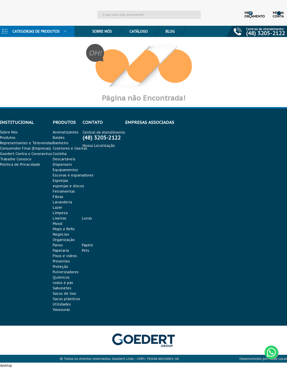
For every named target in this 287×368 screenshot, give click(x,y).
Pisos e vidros (65, 256)
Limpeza (60, 213)
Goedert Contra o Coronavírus (26, 153)
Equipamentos (65, 170)
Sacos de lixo (64, 293)
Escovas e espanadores (73, 175)
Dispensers (62, 164)
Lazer (57, 207)
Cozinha (60, 153)
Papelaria (61, 250)
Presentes (61, 261)
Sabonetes (62, 288)
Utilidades (62, 304)
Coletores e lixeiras (70, 148)
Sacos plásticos (66, 299)
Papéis (87, 245)
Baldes (59, 137)
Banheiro (60, 143)
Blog (170, 31)
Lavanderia (62, 202)
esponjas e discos (68, 186)
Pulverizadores (66, 272)
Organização (64, 239)
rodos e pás (63, 282)
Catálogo (138, 31)
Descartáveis (64, 159)
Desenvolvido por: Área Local (263, 359)
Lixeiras (59, 218)
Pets (85, 250)
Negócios (61, 234)
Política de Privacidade (20, 164)
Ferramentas (64, 191)
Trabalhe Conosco (15, 159)
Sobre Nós (102, 31)
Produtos (7, 137)
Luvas (87, 218)
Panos (58, 245)
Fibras (58, 196)
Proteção (60, 266)
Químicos (61, 277)
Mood (57, 223)
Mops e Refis (64, 229)
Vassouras (61, 309)
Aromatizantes (65, 132)
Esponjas (60, 180)
